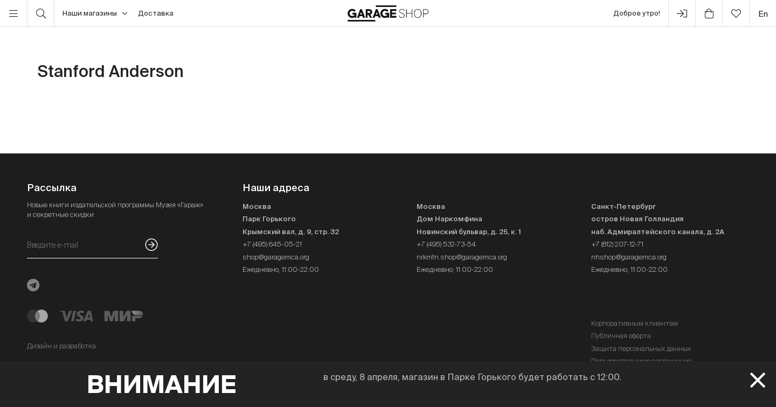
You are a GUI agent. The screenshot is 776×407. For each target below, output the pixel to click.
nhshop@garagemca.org (629, 257)
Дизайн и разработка (61, 346)
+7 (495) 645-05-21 (272, 244)
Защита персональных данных (641, 349)
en (763, 13)
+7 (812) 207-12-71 (617, 244)
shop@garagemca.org (275, 257)
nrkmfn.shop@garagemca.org (462, 257)
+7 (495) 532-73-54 (446, 244)
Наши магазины (95, 13)
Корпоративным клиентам (634, 323)
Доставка (156, 13)
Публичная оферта (621, 336)
